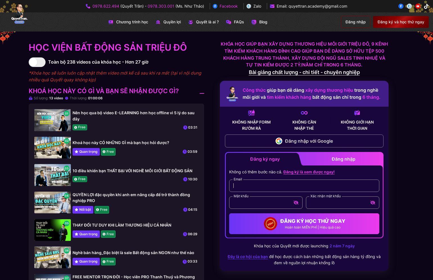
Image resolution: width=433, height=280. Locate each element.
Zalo (257, 6)
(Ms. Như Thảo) (176, 6)
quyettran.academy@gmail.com (317, 6)
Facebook (229, 6)
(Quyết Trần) (118, 6)
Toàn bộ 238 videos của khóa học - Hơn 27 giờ (98, 62)
